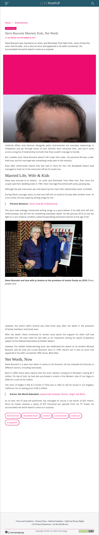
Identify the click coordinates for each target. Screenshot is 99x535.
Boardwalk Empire (30, 415)
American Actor (13, 415)
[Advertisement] (49, 73)
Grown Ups (75, 415)
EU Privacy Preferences (41, 524)
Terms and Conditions (25, 521)
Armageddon (12, 422)
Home (8, 23)
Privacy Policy (41, 521)
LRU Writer (11, 38)
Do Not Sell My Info (60, 524)
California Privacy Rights (74, 521)
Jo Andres (46, 415)
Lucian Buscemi (60, 415)
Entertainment (21, 23)
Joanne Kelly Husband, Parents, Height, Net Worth (62, 394)
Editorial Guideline (55, 521)
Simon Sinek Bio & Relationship (43, 203)
